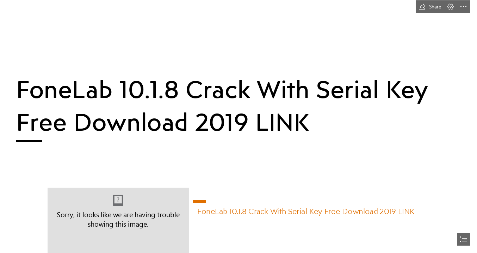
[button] (430, 6)
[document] (238, 126)
